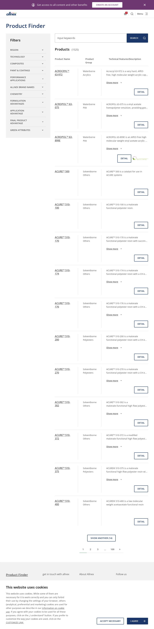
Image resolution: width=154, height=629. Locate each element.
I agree (138, 621)
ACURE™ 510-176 (62, 305)
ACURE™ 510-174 (62, 272)
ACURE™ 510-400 (62, 502)
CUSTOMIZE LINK (14, 622)
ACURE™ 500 (62, 171)
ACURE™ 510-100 (62, 206)
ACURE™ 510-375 (62, 469)
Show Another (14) (101, 538)
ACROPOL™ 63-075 (63, 105)
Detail (141, 91)
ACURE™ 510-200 (62, 338)
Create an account (107, 4)
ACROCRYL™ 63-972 (62, 72)
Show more (114, 82)
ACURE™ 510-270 (62, 370)
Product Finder (17, 575)
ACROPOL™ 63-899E (63, 138)
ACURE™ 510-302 (62, 404)
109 (112, 549)
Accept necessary (110, 621)
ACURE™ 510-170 (62, 239)
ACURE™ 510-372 (62, 436)
